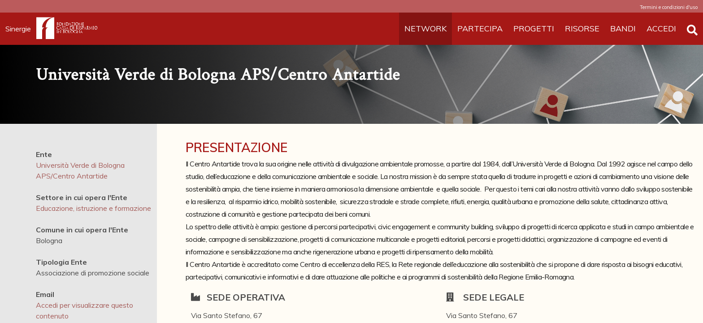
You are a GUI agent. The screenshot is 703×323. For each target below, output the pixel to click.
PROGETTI (533, 28)
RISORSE (582, 28)
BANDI (623, 28)
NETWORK (425, 28)
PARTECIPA (480, 28)
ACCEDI (661, 28)
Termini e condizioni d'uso (669, 7)
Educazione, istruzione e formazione (93, 208)
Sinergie (20, 28)
